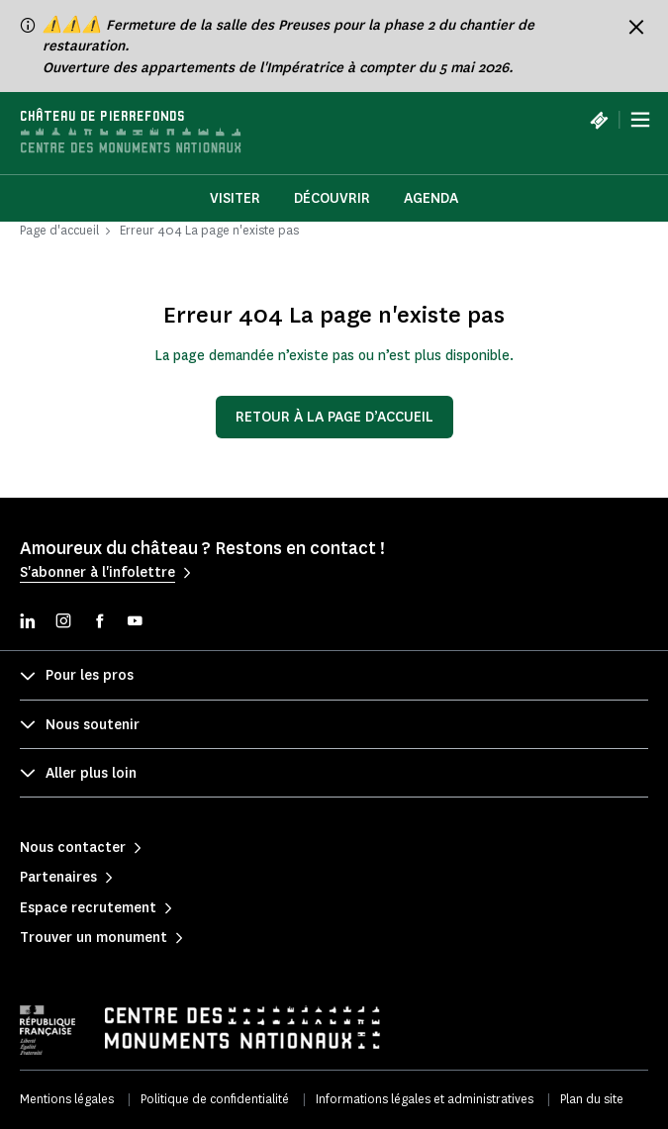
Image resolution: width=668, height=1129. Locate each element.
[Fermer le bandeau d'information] (636, 27)
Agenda (431, 198)
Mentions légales (67, 1098)
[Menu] (640, 120)
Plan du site (591, 1098)
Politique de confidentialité (215, 1098)
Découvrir (332, 198)
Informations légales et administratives (424, 1098)
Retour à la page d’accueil (334, 417)
